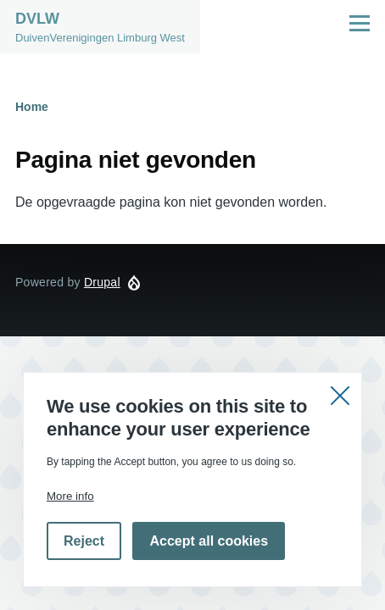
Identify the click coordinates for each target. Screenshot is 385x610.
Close (340, 394)
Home (31, 107)
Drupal (102, 282)
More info (70, 496)
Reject (84, 541)
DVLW (37, 18)
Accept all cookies (208, 541)
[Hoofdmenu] (359, 23)
